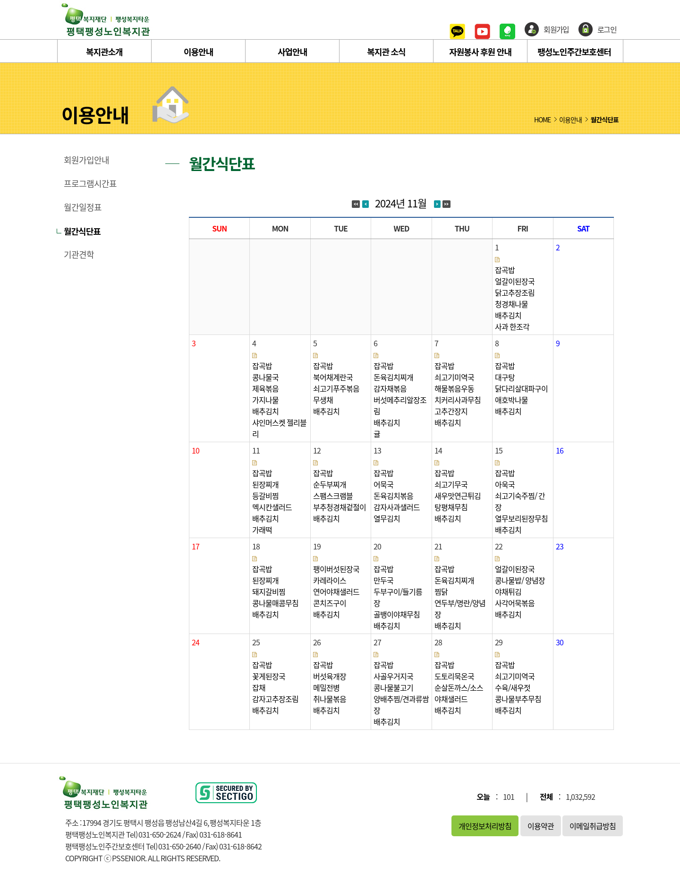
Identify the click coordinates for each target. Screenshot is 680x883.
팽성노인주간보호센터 (574, 51)
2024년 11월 (400, 203)
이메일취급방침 (593, 826)
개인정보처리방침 (485, 826)
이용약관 (540, 826)
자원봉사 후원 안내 (480, 51)
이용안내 (198, 51)
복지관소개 (104, 51)
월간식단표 (82, 231)
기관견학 (79, 254)
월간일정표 (83, 207)
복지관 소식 (386, 51)
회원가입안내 (86, 160)
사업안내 (292, 51)
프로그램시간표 (90, 184)
